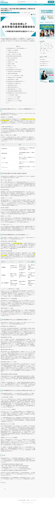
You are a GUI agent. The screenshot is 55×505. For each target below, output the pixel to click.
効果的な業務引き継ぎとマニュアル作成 (13, 89)
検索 (35, 1)
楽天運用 (29, 12)
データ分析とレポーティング (11, 67)
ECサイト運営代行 (43, 53)
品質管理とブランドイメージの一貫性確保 (14, 100)
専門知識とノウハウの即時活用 (12, 50)
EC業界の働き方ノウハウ (13, 12)
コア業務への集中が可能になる (12, 52)
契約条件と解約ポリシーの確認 (12, 79)
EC (50, 43)
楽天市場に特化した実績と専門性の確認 (13, 71)
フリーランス (42, 45)
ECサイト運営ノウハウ (43, 63)
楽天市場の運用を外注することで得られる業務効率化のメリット (16, 48)
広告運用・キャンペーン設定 (11, 61)
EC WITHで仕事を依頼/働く (22, 500)
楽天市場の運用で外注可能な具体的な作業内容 (13, 56)
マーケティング (42, 51)
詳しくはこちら (3, 482)
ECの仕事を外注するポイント (5, 12)
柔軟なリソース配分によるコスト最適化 (13, 54)
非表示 (19, 46)
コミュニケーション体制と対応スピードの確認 (14, 75)
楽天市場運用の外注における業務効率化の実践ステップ (15, 81)
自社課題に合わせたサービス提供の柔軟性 (14, 77)
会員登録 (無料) (51, 1)
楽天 (45, 43)
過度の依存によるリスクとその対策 (12, 98)
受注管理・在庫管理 (10, 63)
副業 (46, 45)
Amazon (48, 43)
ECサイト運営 (50, 45)
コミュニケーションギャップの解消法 (13, 96)
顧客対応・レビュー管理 (11, 65)
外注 (22, 12)
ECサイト (41, 43)
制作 (50, 48)
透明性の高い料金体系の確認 (11, 73)
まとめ (7, 102)
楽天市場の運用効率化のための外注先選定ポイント (14, 69)
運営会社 (28, 500)
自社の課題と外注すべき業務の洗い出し (13, 83)
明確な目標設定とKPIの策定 (11, 85)
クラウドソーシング (49, 51)
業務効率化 (25, 12)
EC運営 (41, 48)
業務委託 (18, 12)
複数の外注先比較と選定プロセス (12, 87)
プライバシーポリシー (34, 500)
